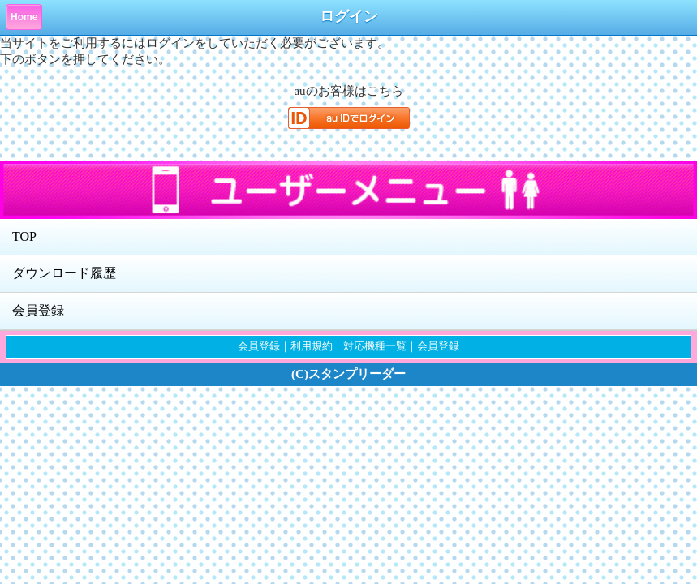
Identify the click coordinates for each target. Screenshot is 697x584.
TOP (24, 236)
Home (24, 17)
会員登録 (38, 310)
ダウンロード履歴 (64, 273)
